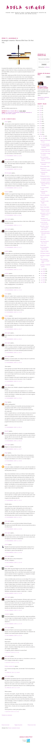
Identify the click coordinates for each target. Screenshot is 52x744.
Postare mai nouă (5, 724)
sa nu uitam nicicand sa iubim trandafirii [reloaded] (45, 146)
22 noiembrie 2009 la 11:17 (13, 247)
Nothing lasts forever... (45, 176)
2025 (40, 108)
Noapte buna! (43, 245)
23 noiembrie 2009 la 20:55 (13, 517)
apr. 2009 (43, 282)
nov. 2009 (43, 138)
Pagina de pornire (18, 724)
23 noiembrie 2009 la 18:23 (13, 500)
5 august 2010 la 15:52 (12, 662)
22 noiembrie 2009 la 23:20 (13, 381)
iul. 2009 (43, 275)
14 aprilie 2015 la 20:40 (12, 672)
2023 (40, 112)
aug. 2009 (43, 273)
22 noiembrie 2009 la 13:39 (13, 312)
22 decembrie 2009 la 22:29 (13, 635)
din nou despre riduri (44, 166)
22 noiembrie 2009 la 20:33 (13, 352)
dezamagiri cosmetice (19, 112)
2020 (40, 119)
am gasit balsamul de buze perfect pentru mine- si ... (45, 233)
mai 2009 (43, 280)
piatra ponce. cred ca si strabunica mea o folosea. (45, 215)
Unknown (7, 191)
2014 (40, 123)
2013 (40, 125)
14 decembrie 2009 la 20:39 (13, 562)
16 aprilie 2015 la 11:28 (12, 687)
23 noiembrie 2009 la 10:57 (13, 449)
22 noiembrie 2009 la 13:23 (13, 290)
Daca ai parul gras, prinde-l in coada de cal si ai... (45, 159)
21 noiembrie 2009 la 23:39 (13, 187)
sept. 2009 (43, 271)
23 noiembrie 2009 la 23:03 (13, 540)
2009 (40, 134)
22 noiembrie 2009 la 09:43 (13, 215)
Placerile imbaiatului (44, 195)
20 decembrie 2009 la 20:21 (13, 610)
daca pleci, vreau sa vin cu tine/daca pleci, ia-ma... (44, 228)
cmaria (6, 293)
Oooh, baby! (43, 239)
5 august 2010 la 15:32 (12, 652)
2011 (40, 130)
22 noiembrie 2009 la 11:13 (13, 225)
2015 (40, 121)
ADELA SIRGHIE (26, 8)
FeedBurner (46, 67)
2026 (40, 106)
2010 (40, 132)
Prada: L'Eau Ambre (44, 207)
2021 (40, 117)
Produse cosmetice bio (9, 666)
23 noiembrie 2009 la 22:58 (13, 529)
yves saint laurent (11, 113)
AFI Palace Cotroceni (45, 253)
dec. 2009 (43, 136)
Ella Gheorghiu (8, 173)
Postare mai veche (32, 724)
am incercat (9, 112)
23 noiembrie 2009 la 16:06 (13, 460)
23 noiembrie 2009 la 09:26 (13, 440)
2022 (40, 114)
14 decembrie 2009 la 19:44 (13, 552)
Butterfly (7, 431)
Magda (6, 402)
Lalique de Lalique (44, 251)
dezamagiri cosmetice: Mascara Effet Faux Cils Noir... (45, 184)
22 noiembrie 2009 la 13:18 (13, 269)
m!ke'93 (6, 544)
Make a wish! (43, 237)
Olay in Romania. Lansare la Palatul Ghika (44, 261)
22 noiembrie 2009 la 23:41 (13, 398)
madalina (7, 251)
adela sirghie (7, 159)
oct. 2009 (43, 269)
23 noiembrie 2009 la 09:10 (13, 427)
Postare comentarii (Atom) (14, 728)
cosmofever (7, 566)
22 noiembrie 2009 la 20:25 (13, 339)
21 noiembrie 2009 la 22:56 (13, 169)
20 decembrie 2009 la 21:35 (13, 623)
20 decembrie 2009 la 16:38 (13, 593)
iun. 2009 (43, 277)
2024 (40, 110)
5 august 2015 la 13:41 (12, 711)
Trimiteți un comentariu (7, 715)
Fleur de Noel (43, 205)
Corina (6, 464)
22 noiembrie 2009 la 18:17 (13, 329)
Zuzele (6, 121)
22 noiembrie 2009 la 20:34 (13, 362)
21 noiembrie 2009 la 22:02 (13, 155)
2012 (40, 127)
